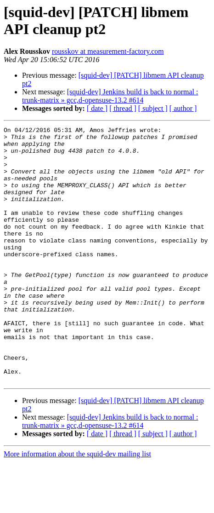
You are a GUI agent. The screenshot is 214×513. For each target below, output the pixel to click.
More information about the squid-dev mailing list (77, 505)
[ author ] (183, 108)
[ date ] (97, 108)
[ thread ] (122, 108)
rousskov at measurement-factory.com (108, 51)
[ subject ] (153, 108)
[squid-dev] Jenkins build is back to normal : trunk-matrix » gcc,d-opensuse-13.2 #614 (110, 96)
